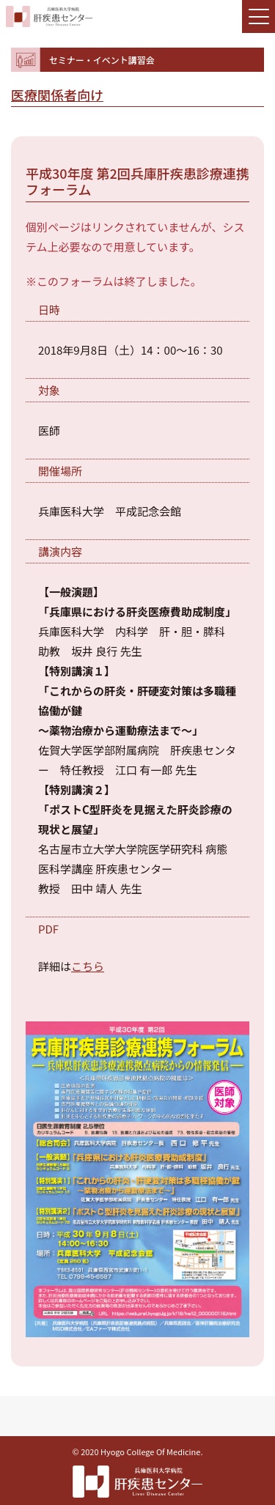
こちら (87, 966)
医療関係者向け (57, 94)
